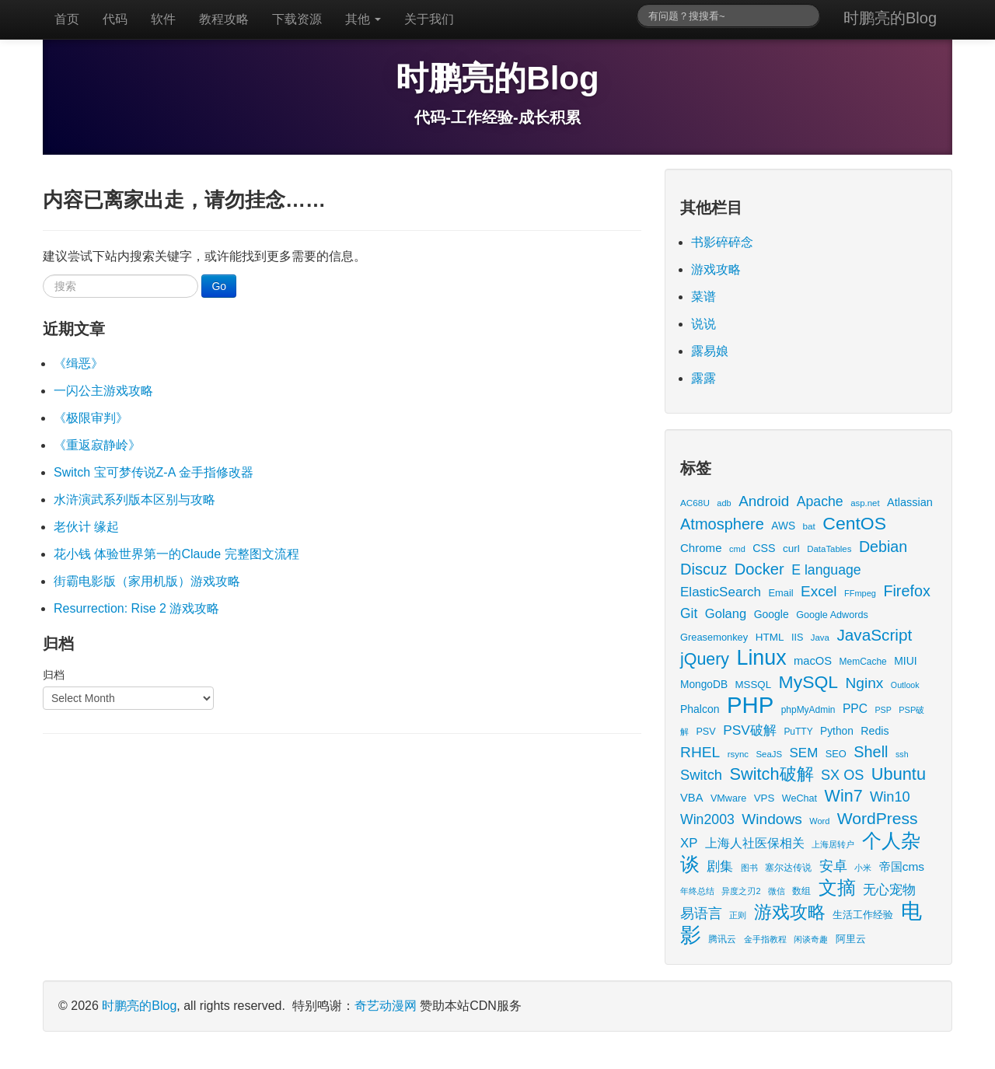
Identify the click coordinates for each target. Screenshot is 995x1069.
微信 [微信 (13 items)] (776, 891)
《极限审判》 (91, 417)
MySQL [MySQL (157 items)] (809, 682)
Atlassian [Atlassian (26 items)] (910, 502)
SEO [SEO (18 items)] (836, 754)
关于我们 (429, 19)
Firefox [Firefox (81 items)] (906, 590)
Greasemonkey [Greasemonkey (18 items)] (714, 637)
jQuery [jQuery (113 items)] (704, 659)
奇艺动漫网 (385, 1005)
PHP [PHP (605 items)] (750, 705)
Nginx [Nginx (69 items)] (865, 683)
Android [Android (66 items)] (763, 501)
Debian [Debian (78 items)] (883, 546)
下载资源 (297, 19)
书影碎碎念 (722, 242)
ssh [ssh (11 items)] (902, 754)
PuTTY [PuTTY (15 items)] (798, 731)
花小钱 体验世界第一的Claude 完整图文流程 (176, 554)
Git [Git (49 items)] (688, 613)
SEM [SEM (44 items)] (804, 753)
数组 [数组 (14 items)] (801, 891)
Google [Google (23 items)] (771, 614)
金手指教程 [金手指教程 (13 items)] (765, 939)
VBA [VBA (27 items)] (691, 797)
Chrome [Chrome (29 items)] (701, 547)
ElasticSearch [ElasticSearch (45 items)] (720, 592)
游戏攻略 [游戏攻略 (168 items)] (790, 912)
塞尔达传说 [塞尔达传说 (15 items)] (788, 867)
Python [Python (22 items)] (837, 731)
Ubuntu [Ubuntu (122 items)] (898, 774)
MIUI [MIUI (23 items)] (905, 661)
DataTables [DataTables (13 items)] (829, 549)
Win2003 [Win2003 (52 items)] (707, 819)
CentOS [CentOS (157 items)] (854, 523)
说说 (703, 323)
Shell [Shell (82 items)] (871, 751)
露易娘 (709, 351)
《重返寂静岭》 (97, 445)
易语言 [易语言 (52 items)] (701, 913)
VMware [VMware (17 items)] (728, 798)
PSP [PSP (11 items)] (883, 709)
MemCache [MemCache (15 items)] (863, 661)
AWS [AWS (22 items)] (783, 526)
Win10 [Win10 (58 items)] (890, 796)
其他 (363, 19)
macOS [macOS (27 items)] (813, 661)
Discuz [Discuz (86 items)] (703, 569)
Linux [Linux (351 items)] (762, 657)
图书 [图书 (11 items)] (749, 867)
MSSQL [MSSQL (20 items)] (753, 684)
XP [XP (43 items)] (688, 843)
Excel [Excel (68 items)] (818, 591)
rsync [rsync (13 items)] (738, 754)
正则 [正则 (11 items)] (737, 915)
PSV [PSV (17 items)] (705, 731)
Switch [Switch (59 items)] (701, 775)
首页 (66, 19)
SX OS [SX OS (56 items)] (842, 775)
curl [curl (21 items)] (791, 548)
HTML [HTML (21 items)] (770, 637)
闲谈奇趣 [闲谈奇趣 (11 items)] (811, 939)
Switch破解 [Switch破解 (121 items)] (771, 774)
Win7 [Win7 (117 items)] (844, 796)
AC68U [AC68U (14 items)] (695, 503)
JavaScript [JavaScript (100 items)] (874, 635)
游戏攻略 (716, 269)
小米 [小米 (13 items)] (862, 867)
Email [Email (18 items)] (780, 593)
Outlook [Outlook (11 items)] (905, 685)
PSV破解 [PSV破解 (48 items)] (750, 730)
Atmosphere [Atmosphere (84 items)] (722, 524)
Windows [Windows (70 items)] (772, 819)
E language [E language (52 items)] (826, 570)
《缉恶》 (78, 363)
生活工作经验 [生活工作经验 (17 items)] (863, 915)
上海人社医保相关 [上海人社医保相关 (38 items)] (755, 843)
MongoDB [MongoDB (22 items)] (704, 684)
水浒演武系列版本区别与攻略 (134, 499)
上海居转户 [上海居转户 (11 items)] (833, 844)
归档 (54, 675)
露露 (703, 378)
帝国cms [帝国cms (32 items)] (901, 866)
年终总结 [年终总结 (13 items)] (697, 891)
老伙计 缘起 (86, 526)
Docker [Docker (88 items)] (759, 569)
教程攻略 (224, 19)
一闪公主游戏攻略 (103, 390)
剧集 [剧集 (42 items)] (720, 866)
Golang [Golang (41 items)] (725, 613)
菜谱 (703, 296)
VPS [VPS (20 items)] (764, 798)
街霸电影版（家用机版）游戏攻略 (147, 581)
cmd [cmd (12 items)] (737, 549)
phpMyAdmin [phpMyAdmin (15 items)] (808, 709)
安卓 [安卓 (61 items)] (833, 866)
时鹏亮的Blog (890, 17)
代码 (115, 19)
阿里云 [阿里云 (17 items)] (851, 939)
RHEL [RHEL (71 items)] (700, 752)
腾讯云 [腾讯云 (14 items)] (722, 939)
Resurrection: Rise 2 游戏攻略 (136, 608)
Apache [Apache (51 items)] (820, 501)
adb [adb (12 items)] (724, 503)
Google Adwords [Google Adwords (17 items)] (832, 615)
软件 (163, 19)
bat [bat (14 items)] (809, 526)
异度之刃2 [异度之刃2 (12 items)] (740, 891)
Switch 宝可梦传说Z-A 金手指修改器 (153, 472)
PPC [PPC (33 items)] (855, 708)
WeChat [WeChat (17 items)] (799, 798)
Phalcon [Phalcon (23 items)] (699, 709)
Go (218, 286)
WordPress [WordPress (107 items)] (877, 818)
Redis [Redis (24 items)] (875, 731)
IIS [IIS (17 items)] (797, 637)
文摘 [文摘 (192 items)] (837, 887)
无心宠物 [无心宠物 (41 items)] (889, 889)
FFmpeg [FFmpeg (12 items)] (860, 593)
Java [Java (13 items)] (820, 637)
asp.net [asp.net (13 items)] (864, 503)
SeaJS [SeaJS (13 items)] (769, 754)
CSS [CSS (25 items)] (763, 548)
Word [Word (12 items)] (819, 821)
